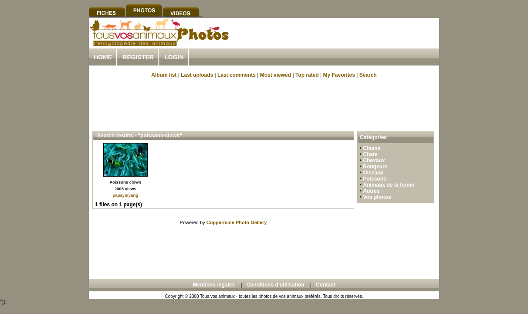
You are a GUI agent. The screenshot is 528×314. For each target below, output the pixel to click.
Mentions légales (214, 285)
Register (138, 57)
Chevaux (374, 160)
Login (173, 57)
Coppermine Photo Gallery (236, 222)
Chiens (371, 148)
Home (103, 57)
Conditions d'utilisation (276, 285)
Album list (163, 75)
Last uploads (197, 75)
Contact (325, 285)
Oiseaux (373, 173)
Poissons (374, 179)
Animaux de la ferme (388, 185)
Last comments (236, 75)
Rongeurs (375, 167)
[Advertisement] (337, 43)
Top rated (307, 75)
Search (368, 75)
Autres (371, 191)
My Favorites (339, 75)
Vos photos (377, 197)
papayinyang (125, 195)
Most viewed (275, 75)
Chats (370, 154)
